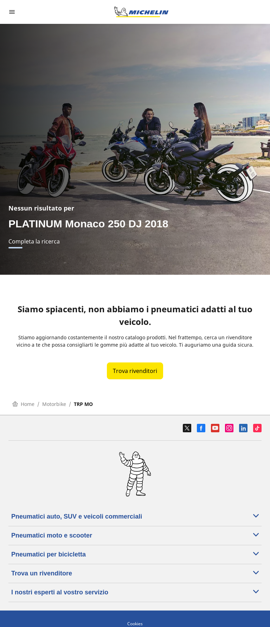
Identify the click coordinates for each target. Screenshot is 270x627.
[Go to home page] (141, 12)
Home (23, 404)
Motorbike (54, 404)
